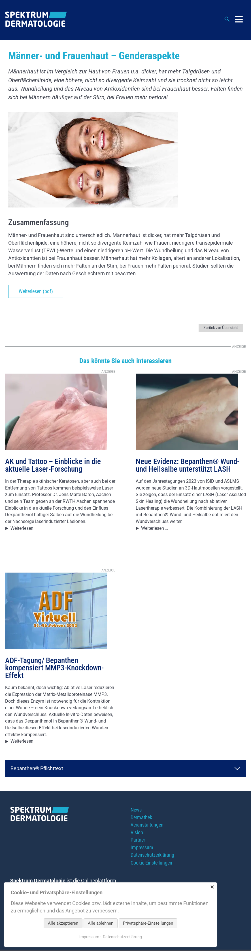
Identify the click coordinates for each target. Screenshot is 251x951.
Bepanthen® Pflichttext (36, 769)
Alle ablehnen (100, 923)
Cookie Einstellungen (151, 864)
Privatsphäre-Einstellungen (148, 923)
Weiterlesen (22, 528)
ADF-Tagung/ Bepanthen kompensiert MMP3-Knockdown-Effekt (54, 668)
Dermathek (141, 818)
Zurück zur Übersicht (219, 328)
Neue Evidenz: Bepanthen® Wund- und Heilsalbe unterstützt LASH (187, 465)
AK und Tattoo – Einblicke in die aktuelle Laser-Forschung (53, 465)
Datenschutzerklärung (152, 857)
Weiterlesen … (155, 528)
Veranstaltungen (147, 826)
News (136, 811)
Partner (138, 841)
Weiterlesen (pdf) (36, 292)
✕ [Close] (212, 887)
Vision (137, 834)
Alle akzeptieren (63, 923)
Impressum (142, 849)
